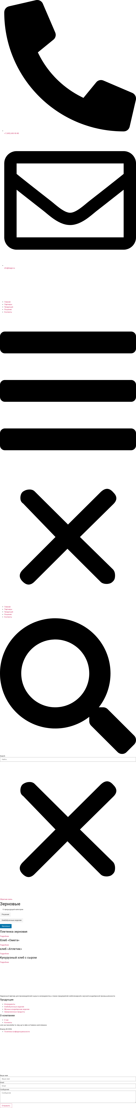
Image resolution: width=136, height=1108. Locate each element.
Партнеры (8, 304)
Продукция (8, 307)
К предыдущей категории (11, 909)
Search (2, 756)
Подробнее (4, 936)
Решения (8, 310)
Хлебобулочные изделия (11, 920)
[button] (68, 459)
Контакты (8, 312)
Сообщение (4, 1089)
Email (2, 1082)
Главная (7, 302)
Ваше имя (4, 1075)
